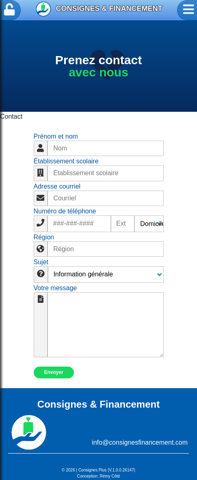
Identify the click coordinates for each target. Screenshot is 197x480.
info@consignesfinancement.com (140, 442)
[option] (98, 66)
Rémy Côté (110, 476)
